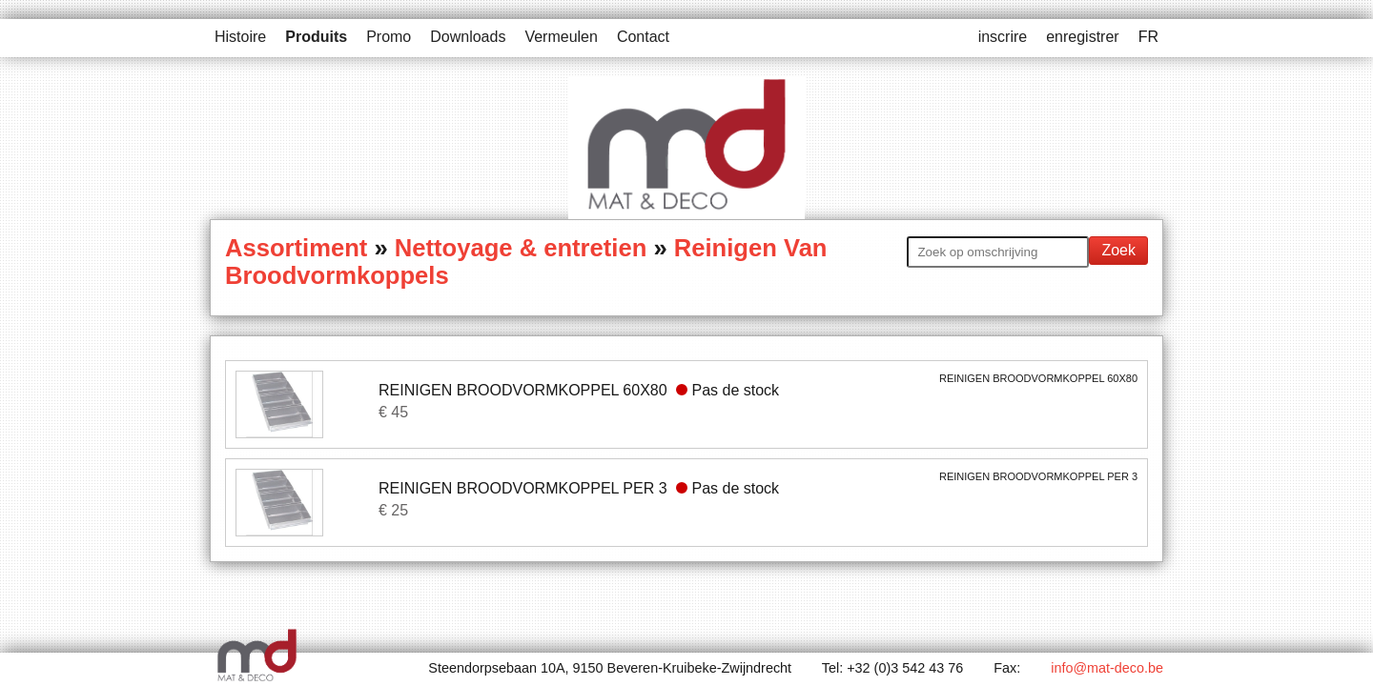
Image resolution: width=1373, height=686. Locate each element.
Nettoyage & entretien (521, 247)
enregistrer (1082, 37)
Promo (388, 37)
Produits (316, 37)
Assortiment (296, 247)
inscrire (1003, 37)
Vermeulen (561, 37)
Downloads (467, 37)
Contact (643, 37)
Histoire (240, 37)
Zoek (1118, 250)
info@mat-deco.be (1107, 668)
